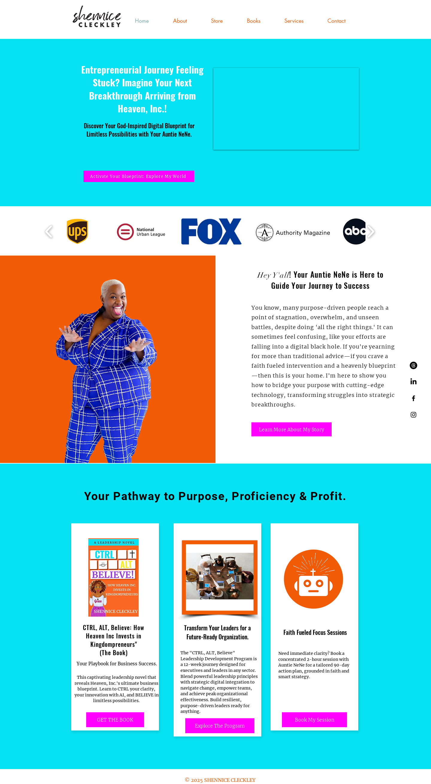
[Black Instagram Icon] (413, 414)
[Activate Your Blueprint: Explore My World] (139, 176)
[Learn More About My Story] (291, 429)
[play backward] (49, 231)
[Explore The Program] (219, 725)
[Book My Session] (314, 719)
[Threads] (413, 365)
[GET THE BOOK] (115, 719)
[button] (293, 20)
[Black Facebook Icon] (413, 398)
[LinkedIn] (413, 382)
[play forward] (370, 231)
